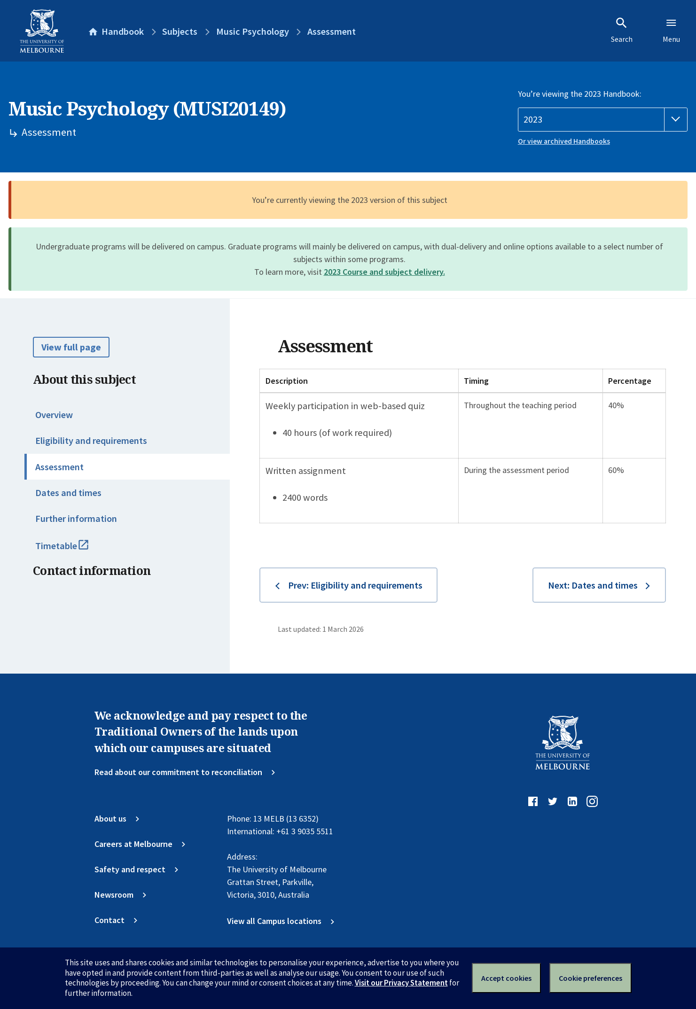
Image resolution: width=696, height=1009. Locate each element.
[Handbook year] (602, 119)
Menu (671, 30)
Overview (54, 415)
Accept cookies (506, 978)
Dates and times (68, 493)
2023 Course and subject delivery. (384, 271)
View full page (71, 347)
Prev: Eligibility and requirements (355, 585)
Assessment (59, 467)
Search (622, 30)
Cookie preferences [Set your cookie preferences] (590, 978)
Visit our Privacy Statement (401, 983)
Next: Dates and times (593, 585)
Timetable (73, 550)
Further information (76, 518)
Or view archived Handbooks (564, 141)
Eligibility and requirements (91, 441)
